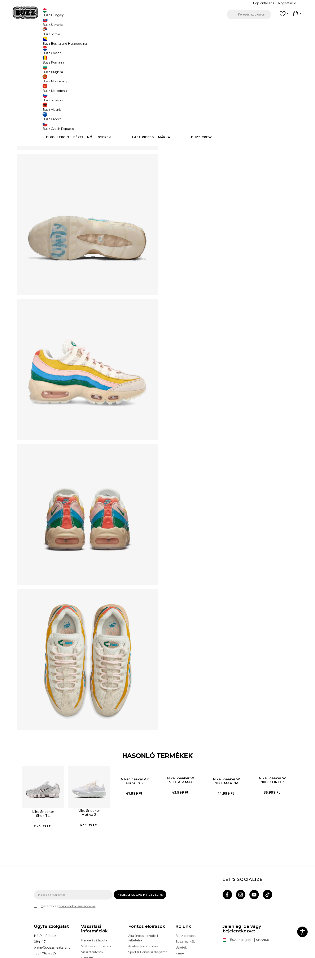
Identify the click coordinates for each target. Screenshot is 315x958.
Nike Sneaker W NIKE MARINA (218, 734)
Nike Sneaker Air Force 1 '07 (137, 732)
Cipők (99, 33)
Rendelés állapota (94, 894)
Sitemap (181, 913)
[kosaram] (297, 15)
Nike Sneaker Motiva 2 (97, 758)
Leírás (220, 124)
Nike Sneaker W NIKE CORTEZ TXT (258, 733)
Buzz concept (185, 890)
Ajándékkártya (91, 918)
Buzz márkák (185, 896)
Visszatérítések (92, 906)
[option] (157, 27)
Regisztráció (287, 3)
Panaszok (88, 912)
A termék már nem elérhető (198, 99)
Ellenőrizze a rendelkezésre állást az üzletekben (220, 138)
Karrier (180, 907)
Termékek (87, 33)
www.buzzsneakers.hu (69, 956)
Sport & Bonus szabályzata (147, 906)
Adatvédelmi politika (143, 900)
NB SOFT (108, 956)
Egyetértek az (67, 860)
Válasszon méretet (180, 62)
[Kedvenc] (284, 16)
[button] (249, 14)
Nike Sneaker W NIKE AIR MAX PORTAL (178, 733)
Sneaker (111, 33)
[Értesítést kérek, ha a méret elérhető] (172, 69)
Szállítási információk (96, 900)
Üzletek (181, 901)
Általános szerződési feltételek (143, 892)
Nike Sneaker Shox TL (57, 759)
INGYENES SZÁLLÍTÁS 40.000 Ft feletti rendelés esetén (156, 27)
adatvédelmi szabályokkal (77, 860)
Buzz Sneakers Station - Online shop (56, 33)
